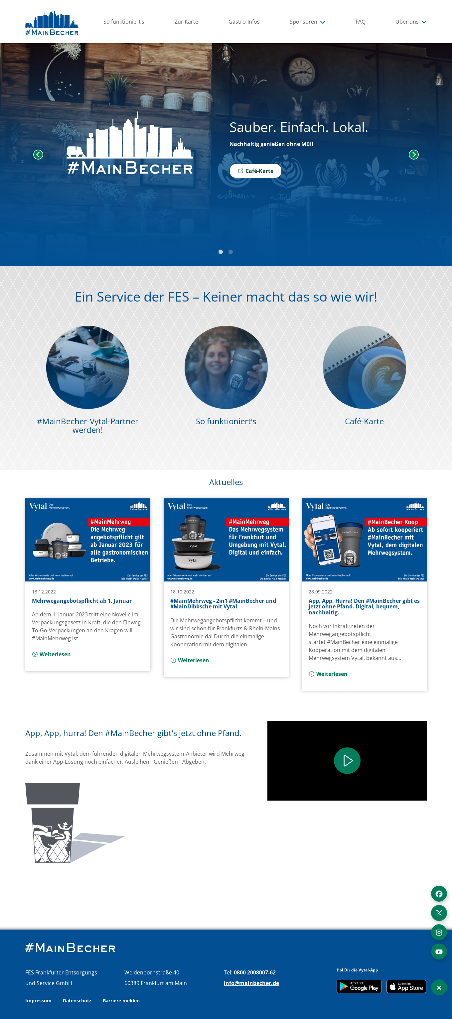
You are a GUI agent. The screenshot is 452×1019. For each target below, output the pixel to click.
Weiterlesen (51, 654)
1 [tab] (221, 252)
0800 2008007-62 (255, 972)
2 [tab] (231, 252)
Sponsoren (307, 21)
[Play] (347, 760)
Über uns (411, 21)
